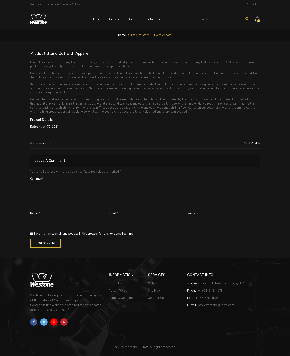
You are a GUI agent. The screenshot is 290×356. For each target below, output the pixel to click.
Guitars (114, 19)
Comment (38, 178)
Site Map (154, 290)
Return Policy (118, 290)
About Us (115, 283)
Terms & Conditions (122, 298)
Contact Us (253, 4)
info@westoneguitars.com (215, 305)
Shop (131, 19)
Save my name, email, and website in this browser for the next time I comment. (85, 233)
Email (113, 213)
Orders (152, 283)
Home (96, 19)
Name (35, 213)
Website (193, 213)
